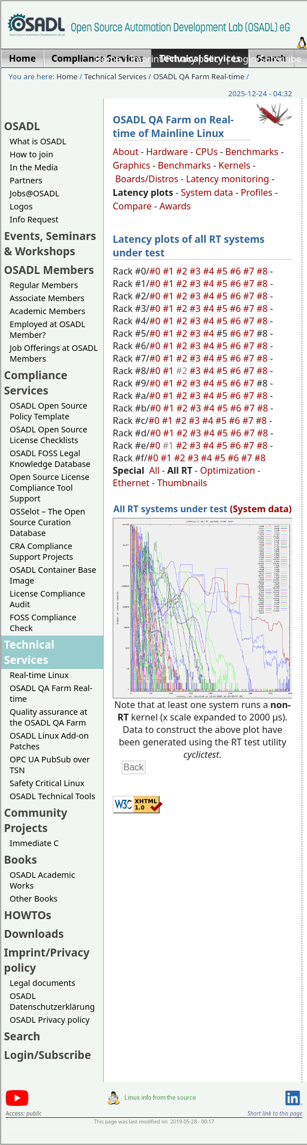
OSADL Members (49, 269)
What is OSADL (38, 141)
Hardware (167, 151)
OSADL (22, 126)
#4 (209, 271)
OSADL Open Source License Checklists (48, 434)
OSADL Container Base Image (53, 575)
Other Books (33, 898)
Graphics (131, 165)
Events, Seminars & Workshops (50, 243)
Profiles (256, 192)
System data (207, 192)
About (125, 151)
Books (20, 859)
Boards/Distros (146, 179)
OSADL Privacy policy (49, 1019)
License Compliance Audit (47, 599)
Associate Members (47, 298)
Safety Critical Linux (47, 783)
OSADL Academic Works (42, 880)
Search (22, 1036)
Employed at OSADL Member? (48, 329)
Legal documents (42, 982)
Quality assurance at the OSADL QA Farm (48, 717)
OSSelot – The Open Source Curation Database (47, 522)
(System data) (261, 509)
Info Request (34, 219)
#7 (250, 271)
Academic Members (47, 311)
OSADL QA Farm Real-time (198, 76)
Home (108, 59)
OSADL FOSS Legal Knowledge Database (50, 458)
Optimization (227, 470)
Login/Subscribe (267, 59)
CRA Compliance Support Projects (41, 551)
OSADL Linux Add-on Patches (49, 741)
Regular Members (44, 285)
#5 (223, 271)
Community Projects (35, 820)
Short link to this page (275, 1113)
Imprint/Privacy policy (176, 59)
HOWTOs (28, 915)
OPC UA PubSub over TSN (50, 764)
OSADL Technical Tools (52, 796)
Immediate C (34, 843)
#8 (263, 271)
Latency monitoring (227, 179)
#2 (183, 271)
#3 (196, 271)
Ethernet (131, 483)
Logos (21, 206)
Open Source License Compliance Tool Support (49, 487)
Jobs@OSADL (34, 193)
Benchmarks (252, 151)
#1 (169, 271)
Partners (26, 180)
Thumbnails (182, 483)
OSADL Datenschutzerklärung (52, 1001)
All (154, 470)
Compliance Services (35, 382)
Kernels (234, 165)
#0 (156, 271)
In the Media (34, 167)
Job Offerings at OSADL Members (54, 353)
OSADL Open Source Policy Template (48, 411)
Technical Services (115, 76)
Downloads (34, 933)
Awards (175, 206)
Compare (132, 206)
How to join (31, 154)
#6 (237, 271)
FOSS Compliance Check (43, 622)
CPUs (206, 151)
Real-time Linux (39, 675)
